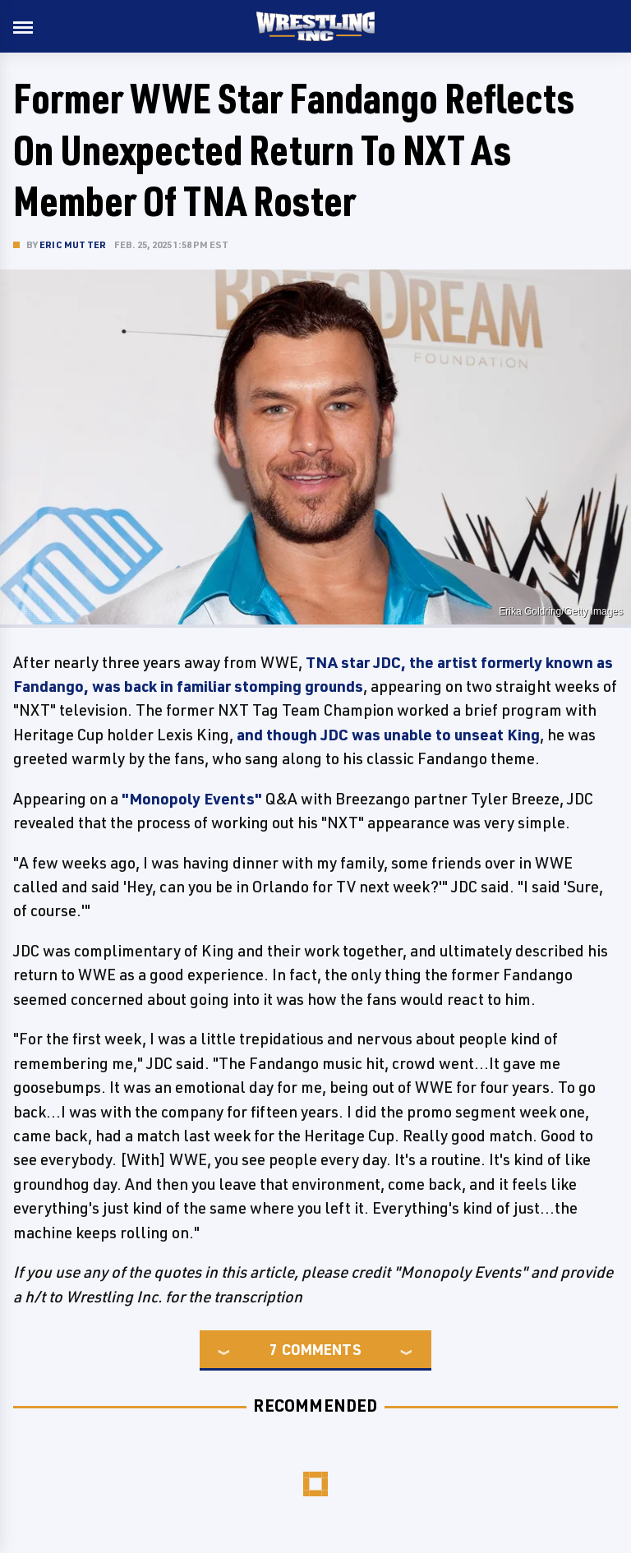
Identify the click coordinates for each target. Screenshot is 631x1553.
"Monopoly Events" (192, 799)
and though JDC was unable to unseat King (388, 734)
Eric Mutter (72, 244)
